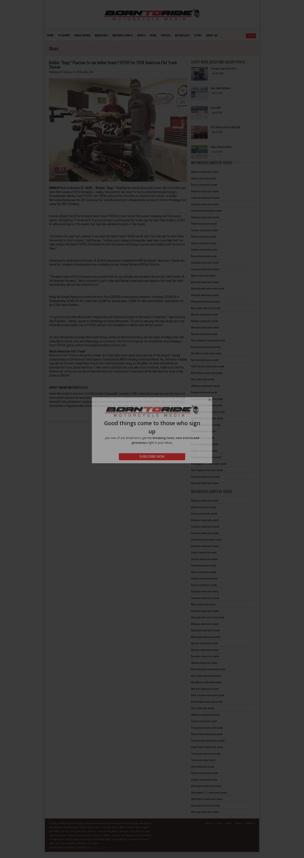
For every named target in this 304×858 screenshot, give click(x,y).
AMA (91, 72)
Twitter (121, 341)
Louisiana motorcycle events (205, 269)
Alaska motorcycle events (203, 178)
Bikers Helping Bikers (221, 146)
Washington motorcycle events (206, 457)
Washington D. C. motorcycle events (209, 463)
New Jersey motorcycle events (206, 347)
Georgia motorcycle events (204, 230)
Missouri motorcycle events (204, 314)
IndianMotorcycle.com (64, 341)
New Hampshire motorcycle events (208, 340)
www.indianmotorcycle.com (162, 405)
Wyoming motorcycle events (205, 483)
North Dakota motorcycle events (207, 373)
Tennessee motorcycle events (206, 424)
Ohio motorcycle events (202, 379)
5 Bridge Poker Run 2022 (223, 68)
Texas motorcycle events (203, 431)
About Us (209, 823)
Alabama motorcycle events (205, 171)
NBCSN (65, 375)
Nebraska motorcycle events (205, 327)
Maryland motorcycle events (205, 282)
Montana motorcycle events (204, 321)
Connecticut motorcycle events (206, 210)
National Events (122, 35)
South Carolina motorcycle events (208, 411)
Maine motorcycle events (203, 275)
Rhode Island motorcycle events (207, 405)
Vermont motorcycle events (204, 444)
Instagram (136, 341)
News (153, 35)
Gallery (228, 823)
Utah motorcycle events (202, 437)
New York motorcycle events (205, 360)
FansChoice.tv (122, 371)
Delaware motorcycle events (205, 217)
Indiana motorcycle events (204, 249)
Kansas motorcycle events (204, 256)
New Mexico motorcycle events (206, 353)
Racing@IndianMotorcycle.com (105, 345)
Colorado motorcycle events (205, 204)
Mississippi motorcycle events (206, 308)
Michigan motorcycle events (205, 295)
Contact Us (250, 823)
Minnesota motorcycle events (205, 301)
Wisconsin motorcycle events (205, 476)
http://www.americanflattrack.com (110, 367)
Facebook (109, 341)
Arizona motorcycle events (204, 184)
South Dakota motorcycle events (207, 418)
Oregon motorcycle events (204, 392)
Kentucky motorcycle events (205, 262)
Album (238, 823)
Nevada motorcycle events (204, 334)
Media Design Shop (96, 847)
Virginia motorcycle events (204, 450)
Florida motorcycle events (204, 223)
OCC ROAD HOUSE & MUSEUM (225, 127)
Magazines (101, 35)
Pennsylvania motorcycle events (207, 398)
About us (212, 35)
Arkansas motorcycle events (205, 191)
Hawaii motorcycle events (203, 236)
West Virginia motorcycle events (207, 470)
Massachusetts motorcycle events (207, 288)
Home (50, 35)
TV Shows (64, 35)
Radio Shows (82, 35)
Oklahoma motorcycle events (205, 386)
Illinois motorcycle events (203, 243)
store (198, 35)
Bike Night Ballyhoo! (221, 88)
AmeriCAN (216, 107)
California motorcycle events (205, 197)
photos (166, 35)
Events (141, 35)
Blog (219, 823)
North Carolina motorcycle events (207, 366)
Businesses (182, 35)
